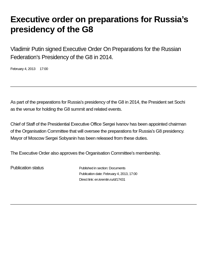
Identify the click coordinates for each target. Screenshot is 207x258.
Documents (117, 168)
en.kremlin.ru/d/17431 (109, 179)
